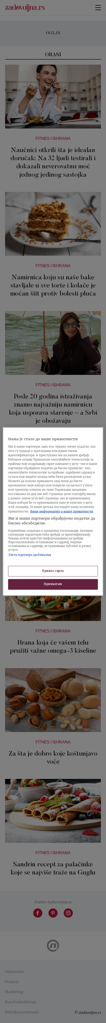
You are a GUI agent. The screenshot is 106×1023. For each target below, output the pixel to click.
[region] (53, 511)
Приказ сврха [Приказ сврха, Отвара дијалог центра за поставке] (53, 571)
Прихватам (53, 584)
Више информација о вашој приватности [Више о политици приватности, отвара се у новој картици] (61, 511)
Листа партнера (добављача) (29, 555)
